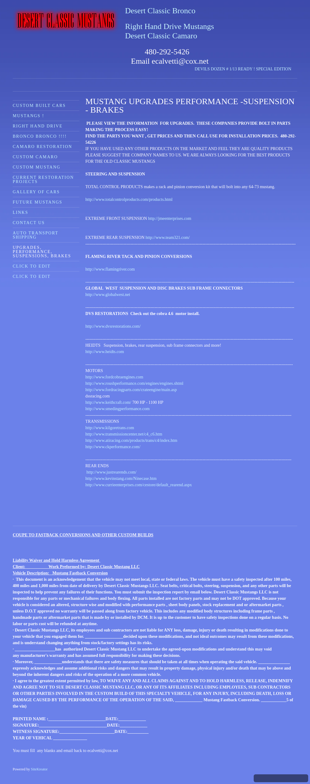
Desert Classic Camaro (161, 35)
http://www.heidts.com (104, 351)
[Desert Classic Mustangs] (66, 20)
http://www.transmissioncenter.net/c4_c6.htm (123, 434)
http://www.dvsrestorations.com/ (113, 326)
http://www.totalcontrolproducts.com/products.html (129, 199)
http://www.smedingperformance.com (117, 408)
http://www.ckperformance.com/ (113, 447)
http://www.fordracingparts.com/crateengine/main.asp (131, 389)
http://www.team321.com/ (168, 237)
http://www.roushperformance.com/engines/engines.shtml (134, 383)
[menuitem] (46, 105)
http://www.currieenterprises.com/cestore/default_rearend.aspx (138, 485)
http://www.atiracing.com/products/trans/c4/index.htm (131, 440)
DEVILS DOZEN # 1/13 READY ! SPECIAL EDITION (243, 69)
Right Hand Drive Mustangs (169, 26)
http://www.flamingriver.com (111, 269)
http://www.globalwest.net (107, 294)
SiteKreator (39, 769)
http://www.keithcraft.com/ (108, 402)
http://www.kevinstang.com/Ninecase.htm (121, 478)
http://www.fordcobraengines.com (114, 377)
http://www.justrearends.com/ (111, 472)
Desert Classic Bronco (160, 10)
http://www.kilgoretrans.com (109, 428)
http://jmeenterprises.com (169, 218)
